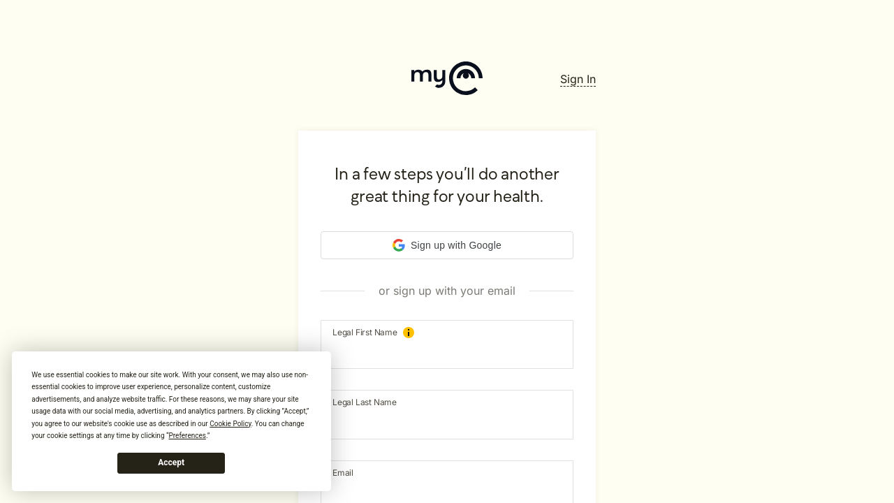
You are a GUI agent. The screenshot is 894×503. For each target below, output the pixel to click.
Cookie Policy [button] (230, 424)
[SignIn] (578, 79)
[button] (447, 245)
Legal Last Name (364, 402)
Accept (171, 462)
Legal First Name (373, 332)
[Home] (447, 79)
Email (342, 472)
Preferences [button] (187, 435)
